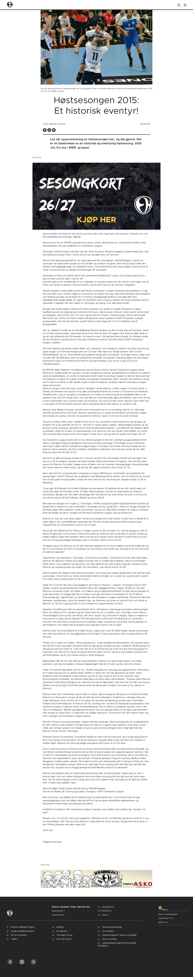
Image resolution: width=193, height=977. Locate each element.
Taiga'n (12, 939)
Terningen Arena (62, 935)
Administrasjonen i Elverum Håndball (117, 935)
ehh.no (102, 915)
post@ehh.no (105, 907)
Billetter (58, 927)
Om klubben (105, 931)
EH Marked (59, 931)
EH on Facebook (16, 935)
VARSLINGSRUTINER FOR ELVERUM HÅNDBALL (116, 944)
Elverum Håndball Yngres (20, 927)
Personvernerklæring (109, 927)
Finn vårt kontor (62, 939)
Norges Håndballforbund (20, 931)
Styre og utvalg (107, 939)
